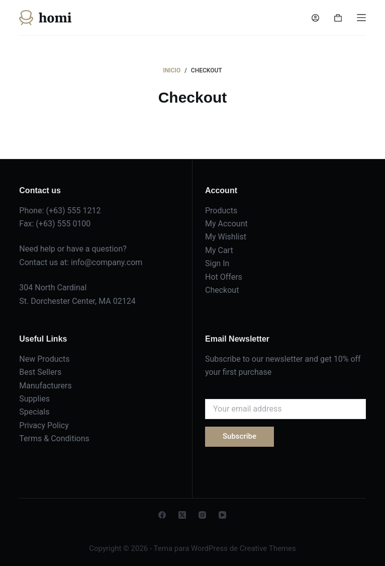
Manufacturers (45, 385)
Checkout (222, 290)
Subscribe (239, 436)
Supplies (34, 398)
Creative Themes (268, 548)
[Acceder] (315, 18)
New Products (44, 359)
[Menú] (361, 17)
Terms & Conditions (54, 438)
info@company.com (106, 262)
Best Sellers (40, 372)
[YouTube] (222, 515)
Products (221, 210)
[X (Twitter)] (182, 515)
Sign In (217, 263)
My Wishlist (225, 236)
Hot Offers (223, 277)
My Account (226, 223)
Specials (34, 412)
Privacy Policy (44, 425)
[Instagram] (202, 515)
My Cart (219, 250)
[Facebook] (162, 515)
